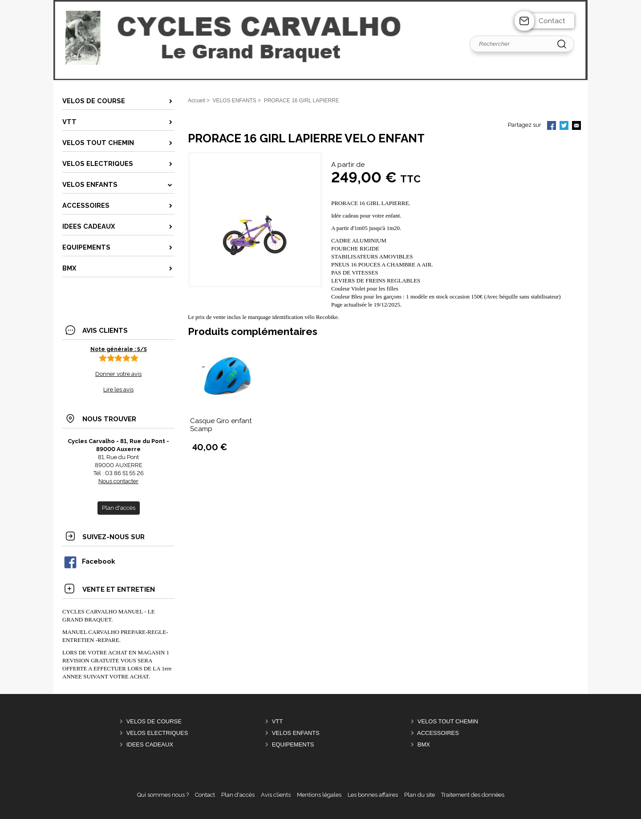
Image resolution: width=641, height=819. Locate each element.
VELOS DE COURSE (154, 721)
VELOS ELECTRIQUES (157, 733)
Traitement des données (472, 794)
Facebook (89, 561)
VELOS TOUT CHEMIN (448, 721)
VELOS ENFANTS (296, 733)
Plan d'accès (238, 794)
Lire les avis (118, 389)
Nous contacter (118, 481)
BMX (424, 744)
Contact (552, 21)
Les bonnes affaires (373, 794)
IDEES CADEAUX (149, 744)
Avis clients (276, 794)
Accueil (196, 100)
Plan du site (419, 794)
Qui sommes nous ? (163, 794)
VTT (277, 721)
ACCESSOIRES (438, 733)
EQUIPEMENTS (293, 744)
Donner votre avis (118, 374)
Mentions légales (319, 794)
